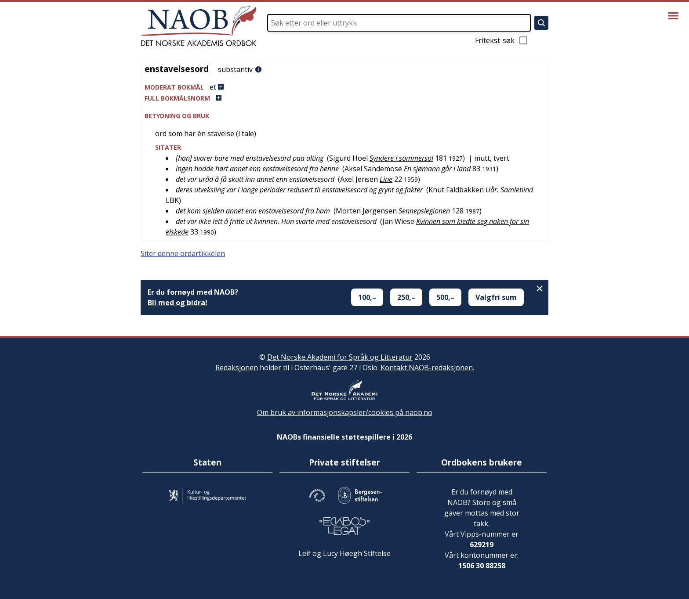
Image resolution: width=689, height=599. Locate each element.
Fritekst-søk (502, 40)
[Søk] (541, 23)
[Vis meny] (673, 16)
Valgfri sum (496, 297)
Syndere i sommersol (401, 158)
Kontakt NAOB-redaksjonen (427, 367)
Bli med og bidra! (177, 302)
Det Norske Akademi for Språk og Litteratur (340, 357)
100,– (367, 297)
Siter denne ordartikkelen (183, 253)
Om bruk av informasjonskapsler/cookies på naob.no (344, 412)
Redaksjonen (236, 367)
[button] (344, 87)
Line (386, 179)
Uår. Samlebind (509, 190)
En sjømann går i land (437, 168)
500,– (445, 297)
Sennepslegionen (424, 211)
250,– (406, 297)
